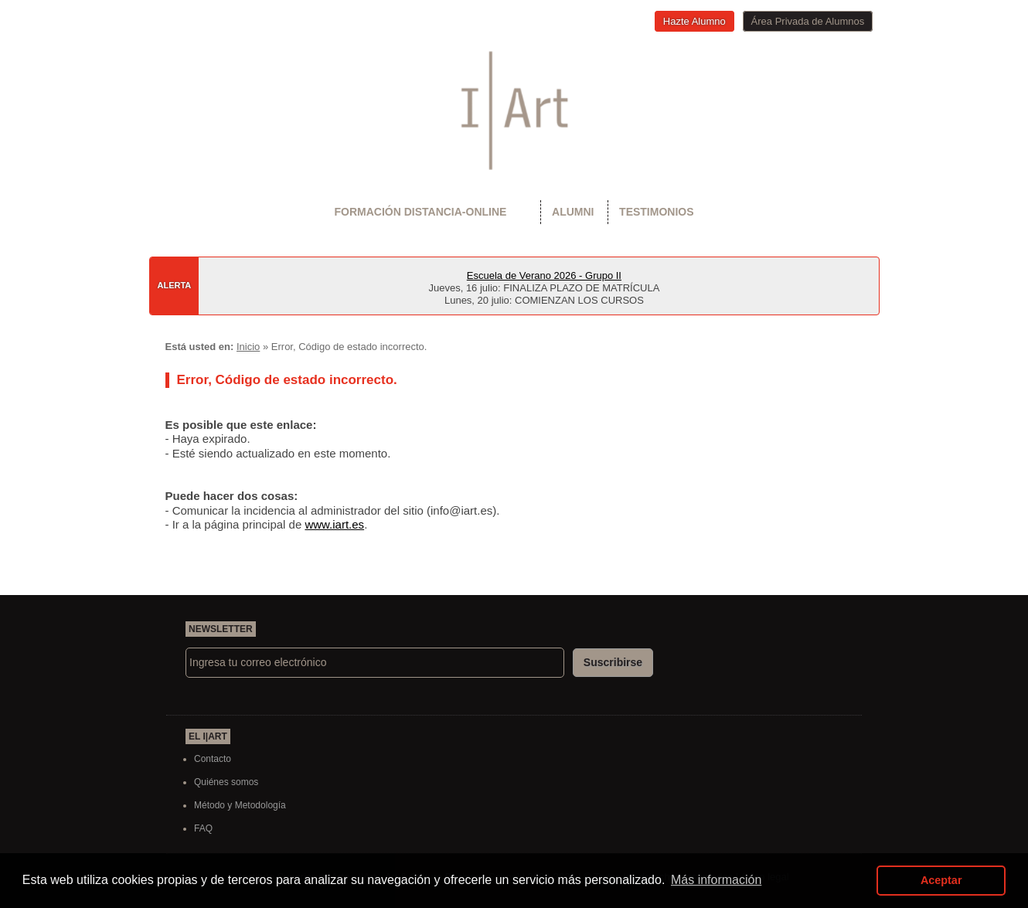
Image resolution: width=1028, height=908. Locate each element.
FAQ (203, 828)
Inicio (248, 346)
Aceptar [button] (941, 880)
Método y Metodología (240, 805)
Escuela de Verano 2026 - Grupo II (544, 275)
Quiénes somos (226, 782)
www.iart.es (334, 524)
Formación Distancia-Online (420, 212)
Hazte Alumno (694, 21)
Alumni (573, 212)
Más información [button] (716, 879)
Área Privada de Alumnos (808, 21)
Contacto (212, 758)
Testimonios (656, 212)
